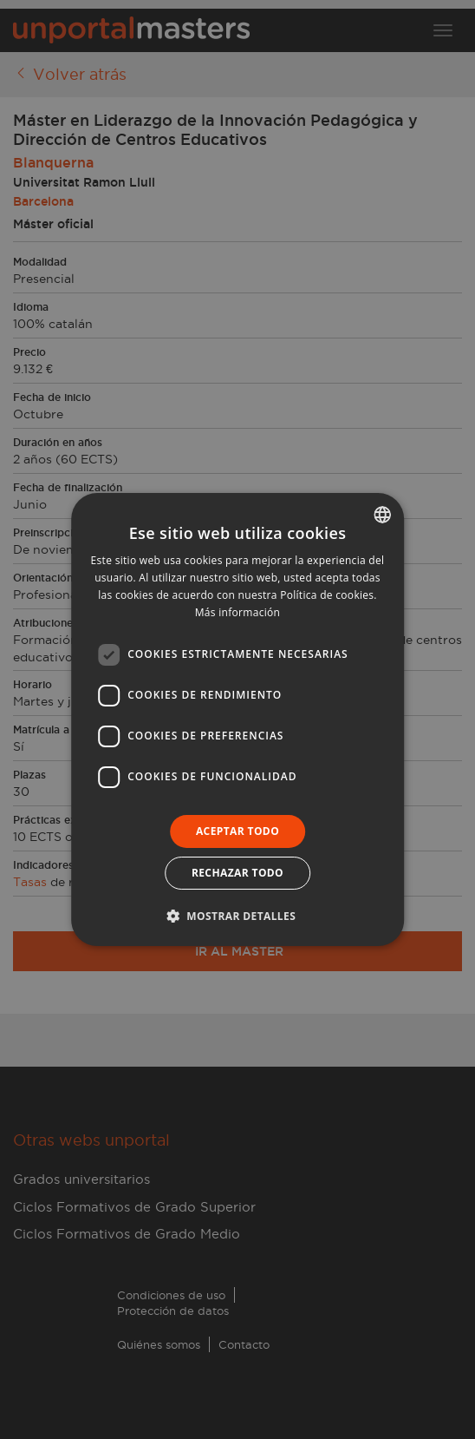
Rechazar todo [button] (237, 872)
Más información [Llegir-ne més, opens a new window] (237, 612)
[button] (237, 915)
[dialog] (237, 719)
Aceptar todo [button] (237, 831)
